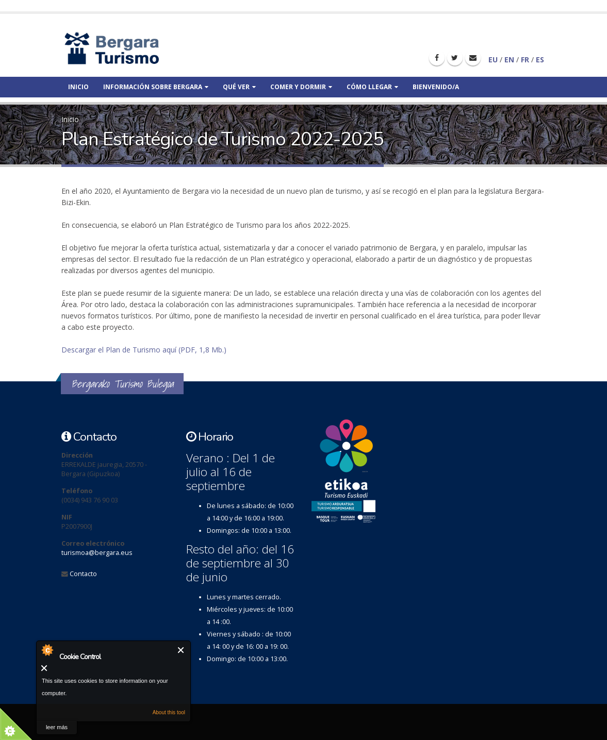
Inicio (78, 86)
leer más (57, 727)
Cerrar (181, 650)
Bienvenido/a (436, 86)
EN (509, 59)
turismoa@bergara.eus (97, 552)
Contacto (83, 573)
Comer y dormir (301, 86)
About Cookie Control (47, 650)
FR (525, 59)
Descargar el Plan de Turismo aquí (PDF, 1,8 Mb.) (143, 350)
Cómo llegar (372, 86)
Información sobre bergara (155, 86)
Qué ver (239, 86)
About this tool (169, 712)
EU (493, 59)
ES (540, 59)
